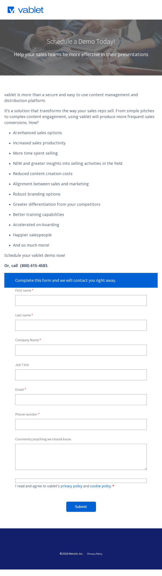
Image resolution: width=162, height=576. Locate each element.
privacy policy (71, 486)
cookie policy (100, 486)
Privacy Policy (94, 560)
